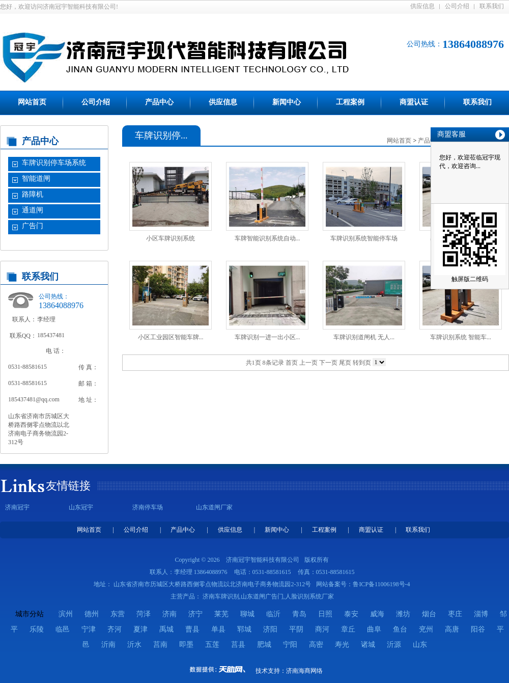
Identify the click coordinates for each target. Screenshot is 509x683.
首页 (292, 362)
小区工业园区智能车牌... (171, 337)
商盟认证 (414, 102)
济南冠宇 (17, 507)
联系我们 (491, 6)
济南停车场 (147, 507)
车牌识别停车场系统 (54, 163)
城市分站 (29, 614)
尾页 (345, 362)
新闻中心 (286, 102)
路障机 (32, 194)
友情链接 (68, 485)
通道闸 (32, 210)
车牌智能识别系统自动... (267, 238)
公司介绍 (457, 6)
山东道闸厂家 (214, 507)
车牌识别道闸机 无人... (363, 337)
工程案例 (350, 102)
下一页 (328, 362)
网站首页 (32, 102)
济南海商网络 (304, 670)
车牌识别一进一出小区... (267, 337)
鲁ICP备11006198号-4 (381, 584)
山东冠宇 (81, 507)
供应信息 (422, 6)
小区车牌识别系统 (170, 238)
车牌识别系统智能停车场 (364, 238)
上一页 (308, 362)
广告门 (32, 226)
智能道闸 (36, 178)
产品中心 (159, 102)
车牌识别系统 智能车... (460, 337)
